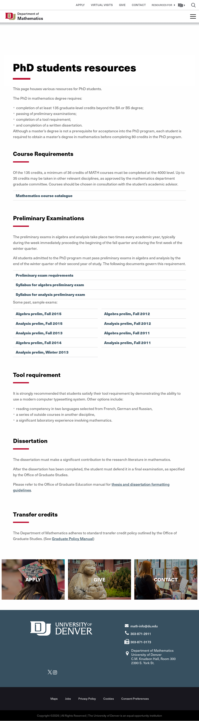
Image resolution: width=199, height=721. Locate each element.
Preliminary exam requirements (44, 275)
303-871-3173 (140, 642)
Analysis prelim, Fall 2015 (39, 323)
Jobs (68, 699)
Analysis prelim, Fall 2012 (127, 323)
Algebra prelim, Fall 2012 (127, 313)
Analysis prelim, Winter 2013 (42, 352)
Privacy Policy (87, 699)
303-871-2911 (140, 633)
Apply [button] (80, 5)
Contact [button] (139, 5)
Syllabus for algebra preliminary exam (50, 284)
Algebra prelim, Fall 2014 (39, 342)
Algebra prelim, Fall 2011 (127, 333)
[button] (162, 5)
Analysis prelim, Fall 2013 (39, 333)
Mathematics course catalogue (44, 195)
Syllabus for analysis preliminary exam (50, 294)
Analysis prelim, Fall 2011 (127, 342)
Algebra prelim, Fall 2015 (39, 313)
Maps (54, 699)
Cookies (108, 699)
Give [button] (122, 5)
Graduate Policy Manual (72, 538)
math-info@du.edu (144, 626)
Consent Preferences (135, 699)
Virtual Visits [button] (102, 5)
